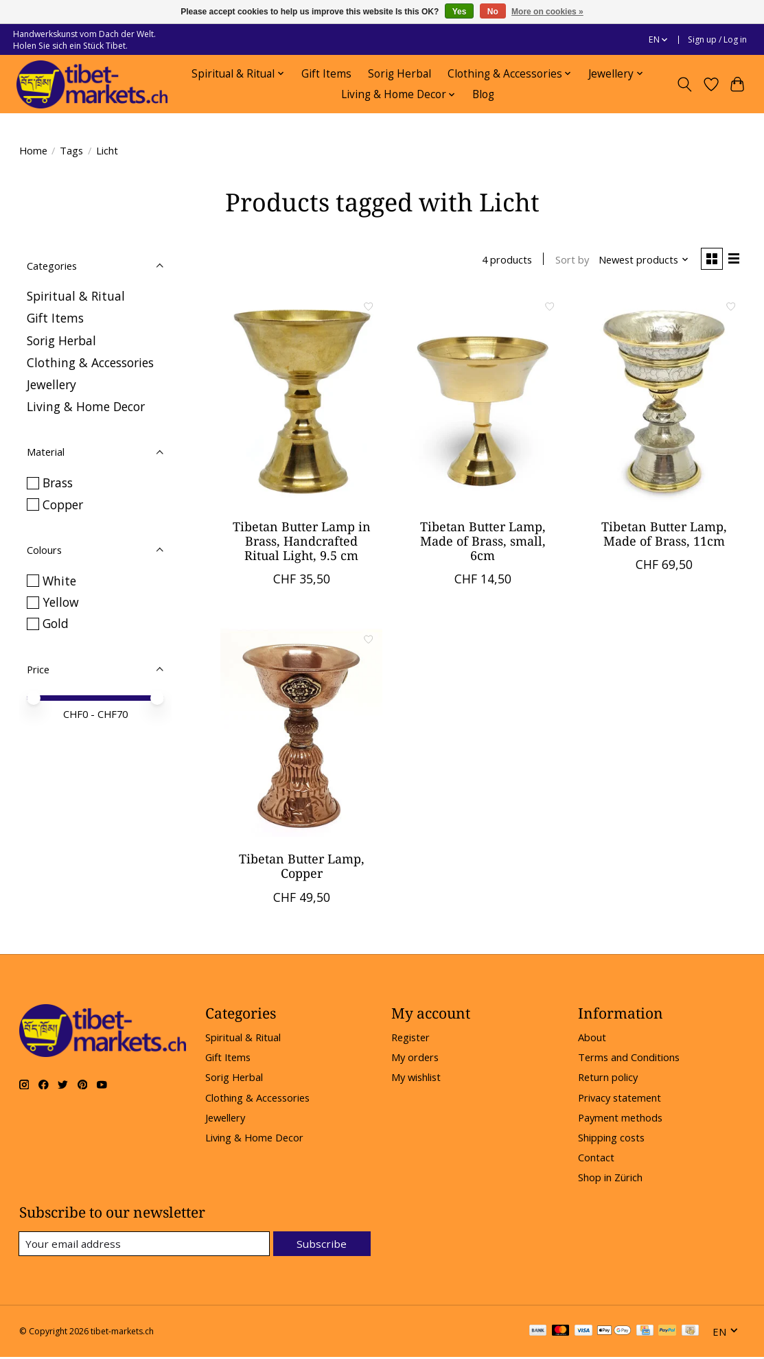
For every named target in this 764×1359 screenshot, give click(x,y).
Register (410, 1038)
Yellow (61, 602)
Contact (596, 1158)
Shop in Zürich (610, 1178)
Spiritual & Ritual (76, 296)
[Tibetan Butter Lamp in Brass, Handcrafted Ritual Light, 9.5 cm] (301, 401)
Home (33, 150)
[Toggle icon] (684, 84)
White (59, 580)
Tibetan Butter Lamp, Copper (301, 867)
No (492, 11)
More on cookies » (547, 11)
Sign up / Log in (717, 39)
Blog (483, 94)
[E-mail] (146, 1245)
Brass (58, 482)
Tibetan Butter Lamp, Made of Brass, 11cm (664, 535)
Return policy (608, 1079)
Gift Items (326, 74)
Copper (63, 504)
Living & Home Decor (86, 406)
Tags (71, 150)
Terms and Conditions (629, 1058)
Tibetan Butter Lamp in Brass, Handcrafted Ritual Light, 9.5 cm (302, 542)
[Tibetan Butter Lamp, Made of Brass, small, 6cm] (483, 401)
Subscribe (323, 1245)
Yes (459, 11)
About (592, 1038)
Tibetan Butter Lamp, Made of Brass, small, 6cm (483, 542)
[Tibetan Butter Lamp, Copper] (301, 733)
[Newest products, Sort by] (640, 260)
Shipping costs (611, 1139)
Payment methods (620, 1119)
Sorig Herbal (399, 74)
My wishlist (416, 1079)
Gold (56, 623)
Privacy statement (619, 1099)
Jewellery (51, 384)
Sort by (569, 260)
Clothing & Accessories (90, 362)
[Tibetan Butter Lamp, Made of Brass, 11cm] (664, 401)
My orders (415, 1058)
